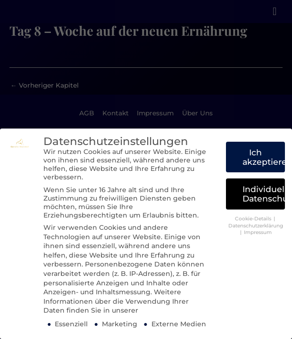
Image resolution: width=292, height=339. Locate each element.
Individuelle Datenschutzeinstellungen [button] (263, 193)
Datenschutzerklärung (255, 226)
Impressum (258, 232)
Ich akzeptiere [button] (263, 157)
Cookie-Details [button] (254, 219)
